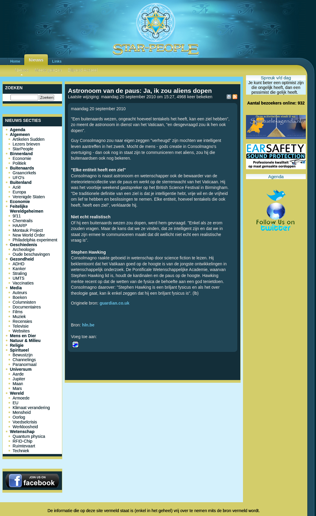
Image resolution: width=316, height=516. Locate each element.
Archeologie (24, 249)
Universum (20, 369)
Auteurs (20, 292)
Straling (20, 273)
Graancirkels (24, 172)
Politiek (19, 163)
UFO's (18, 177)
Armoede (21, 398)
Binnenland (21, 153)
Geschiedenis (23, 244)
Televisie (21, 326)
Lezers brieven (26, 144)
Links (56, 61)
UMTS (19, 278)
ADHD (19, 263)
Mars (17, 388)
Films (17, 311)
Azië (17, 187)
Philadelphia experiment (35, 239)
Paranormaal (25, 364)
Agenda (17, 129)
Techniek (21, 450)
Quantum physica (29, 436)
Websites (21, 331)
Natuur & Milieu (25, 340)
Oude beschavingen (31, 254)
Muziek (19, 316)
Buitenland (20, 182)
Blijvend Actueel (83, 70)
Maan (18, 383)
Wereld (17, 393)
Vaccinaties (23, 283)
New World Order (29, 235)
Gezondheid (22, 259)
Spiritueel (19, 350)
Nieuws (36, 59)
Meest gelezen (48, 70)
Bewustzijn (23, 354)
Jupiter (19, 378)
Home (15, 61)
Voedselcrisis (25, 422)
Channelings (24, 359)
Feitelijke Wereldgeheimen (26, 209)
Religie (17, 345)
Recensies (22, 321)
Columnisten (24, 302)
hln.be (88, 325)
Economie (22, 158)
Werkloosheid (25, 426)
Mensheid (22, 412)
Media (16, 287)
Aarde (18, 374)
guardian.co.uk (115, 303)
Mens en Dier (23, 335)
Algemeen (20, 134)
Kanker (19, 268)
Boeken (20, 297)
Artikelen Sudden (29, 139)
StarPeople (23, 148)
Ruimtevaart (24, 446)
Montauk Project (28, 230)
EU (15, 402)
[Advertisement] (153, 405)
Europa (19, 192)
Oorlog (19, 417)
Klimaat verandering (31, 407)
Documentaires (27, 307)
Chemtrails (23, 220)
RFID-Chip (22, 441)
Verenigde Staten (29, 196)
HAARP (20, 225)
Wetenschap (22, 431)
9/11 (17, 216)
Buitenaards (22, 168)
